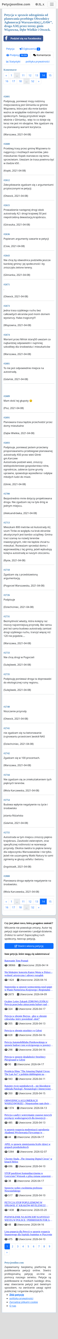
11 (23, 75)
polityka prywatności (37, 61)
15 (50, 75)
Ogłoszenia (30, 49)
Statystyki (13, 61)
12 (30, 75)
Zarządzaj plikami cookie (23, 1302)
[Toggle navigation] (51, 4)
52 (32, 81)
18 (20, 81)
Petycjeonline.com (16, 4)
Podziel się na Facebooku (22, 38)
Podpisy (17, 55)
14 (43, 75)
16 (6, 81)
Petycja (10, 48)
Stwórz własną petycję (29, 946)
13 (36, 75)
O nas (12, 1305)
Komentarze (42, 55)
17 (13, 81)
